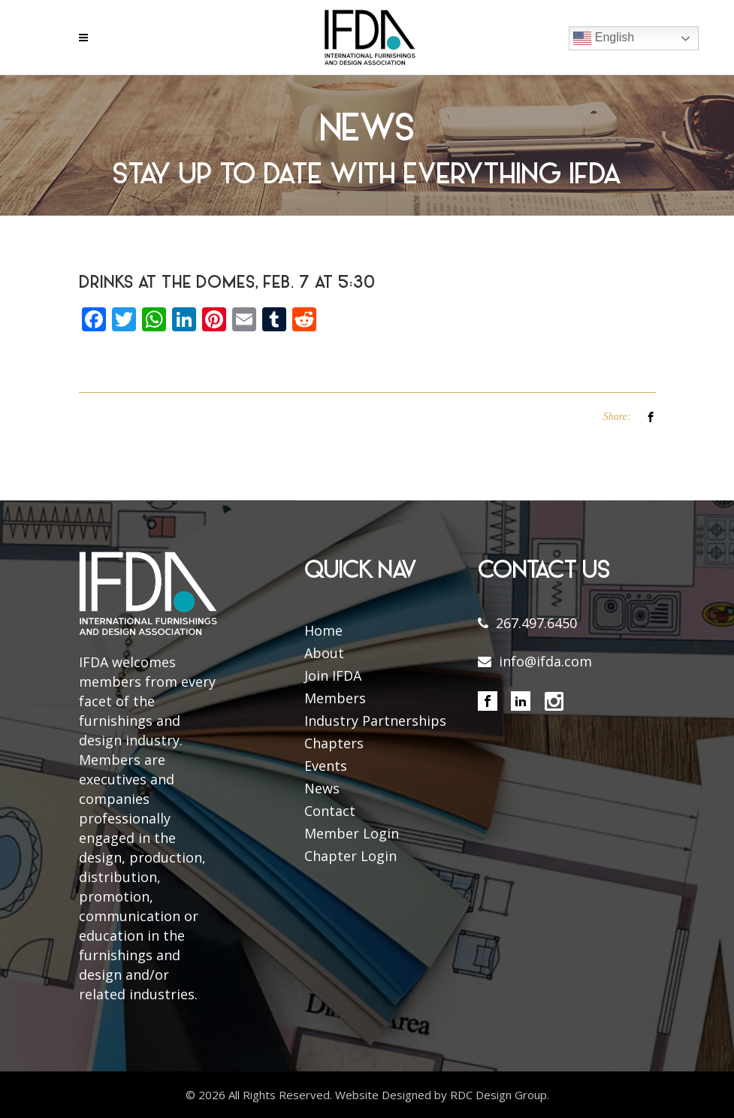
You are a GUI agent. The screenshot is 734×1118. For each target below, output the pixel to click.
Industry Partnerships (375, 721)
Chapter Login (350, 856)
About (324, 653)
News (322, 788)
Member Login (351, 833)
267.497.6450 (536, 623)
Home (323, 630)
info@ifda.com (545, 661)
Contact (329, 811)
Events (325, 766)
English (603, 38)
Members (335, 698)
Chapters (334, 743)
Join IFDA (332, 675)
